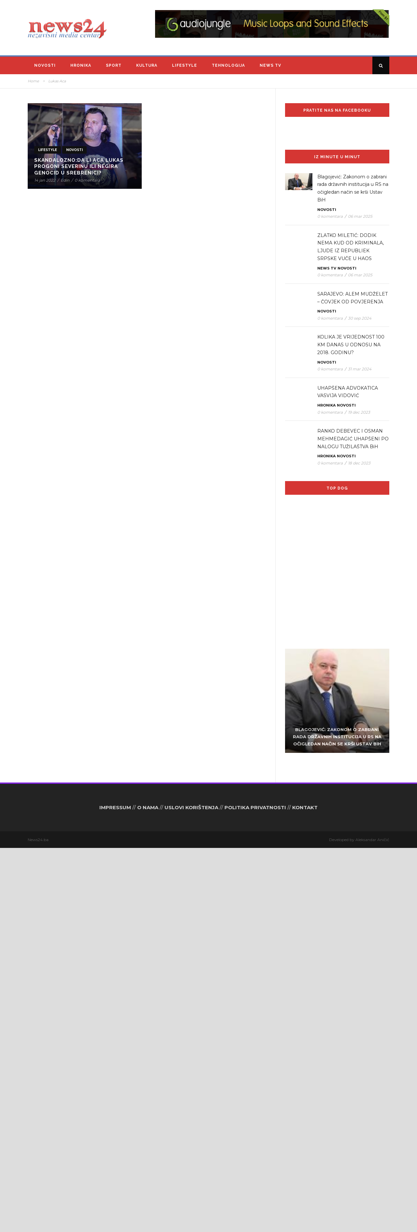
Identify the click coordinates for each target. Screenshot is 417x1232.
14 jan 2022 (44, 180)
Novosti (45, 65)
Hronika (80, 65)
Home (33, 81)
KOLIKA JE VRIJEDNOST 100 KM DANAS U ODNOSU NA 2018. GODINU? (350, 344)
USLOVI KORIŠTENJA (191, 1191)
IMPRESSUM (115, 1191)
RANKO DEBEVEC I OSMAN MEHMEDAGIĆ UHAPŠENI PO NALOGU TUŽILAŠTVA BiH (353, 439)
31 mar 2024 (359, 369)
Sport (114, 65)
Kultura (146, 65)
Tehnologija (228, 65)
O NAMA (147, 1191)
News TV (270, 65)
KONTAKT (305, 1191)
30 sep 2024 (359, 318)
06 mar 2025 (360, 216)
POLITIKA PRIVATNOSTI (255, 1191)
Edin (65, 180)
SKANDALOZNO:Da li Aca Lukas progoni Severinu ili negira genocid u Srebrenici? (78, 166)
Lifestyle (184, 65)
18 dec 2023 (359, 463)
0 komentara (87, 180)
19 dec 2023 (359, 412)
